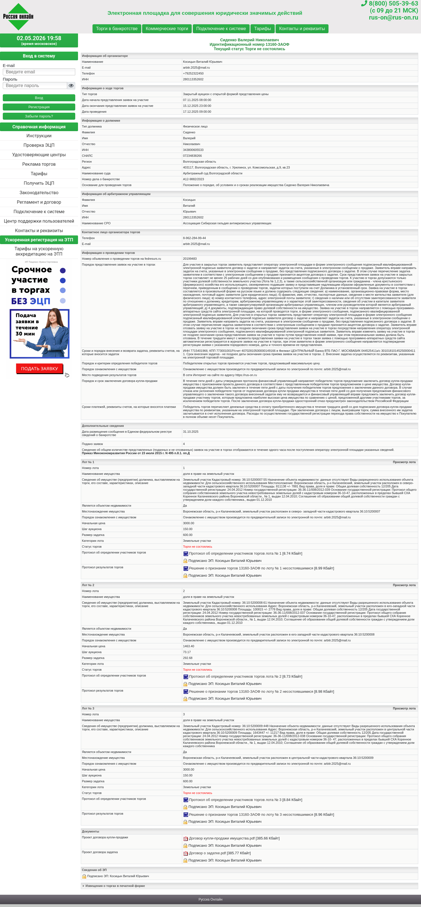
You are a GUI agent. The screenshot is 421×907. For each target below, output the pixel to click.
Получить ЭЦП (39, 183)
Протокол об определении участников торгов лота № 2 (235, 676)
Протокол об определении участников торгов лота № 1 (235, 553)
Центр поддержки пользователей (39, 221)
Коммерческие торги (167, 28)
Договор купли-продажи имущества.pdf (222, 838)
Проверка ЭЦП (38, 145)
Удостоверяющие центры (39, 154)
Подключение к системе (221, 28)
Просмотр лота (404, 462)
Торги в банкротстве (117, 28)
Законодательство (39, 192)
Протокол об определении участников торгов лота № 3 (235, 800)
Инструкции (39, 135)
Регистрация (39, 107)
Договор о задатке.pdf (207, 853)
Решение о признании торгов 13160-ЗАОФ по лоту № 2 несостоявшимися (251, 691)
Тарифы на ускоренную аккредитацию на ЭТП (39, 251)
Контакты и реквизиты (302, 28)
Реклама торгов (39, 164)
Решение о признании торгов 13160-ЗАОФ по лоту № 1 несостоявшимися (251, 568)
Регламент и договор (39, 202)
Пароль (10, 79)
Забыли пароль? (39, 116)
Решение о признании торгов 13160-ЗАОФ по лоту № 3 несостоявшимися (251, 814)
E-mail (9, 65)
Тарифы (262, 28)
